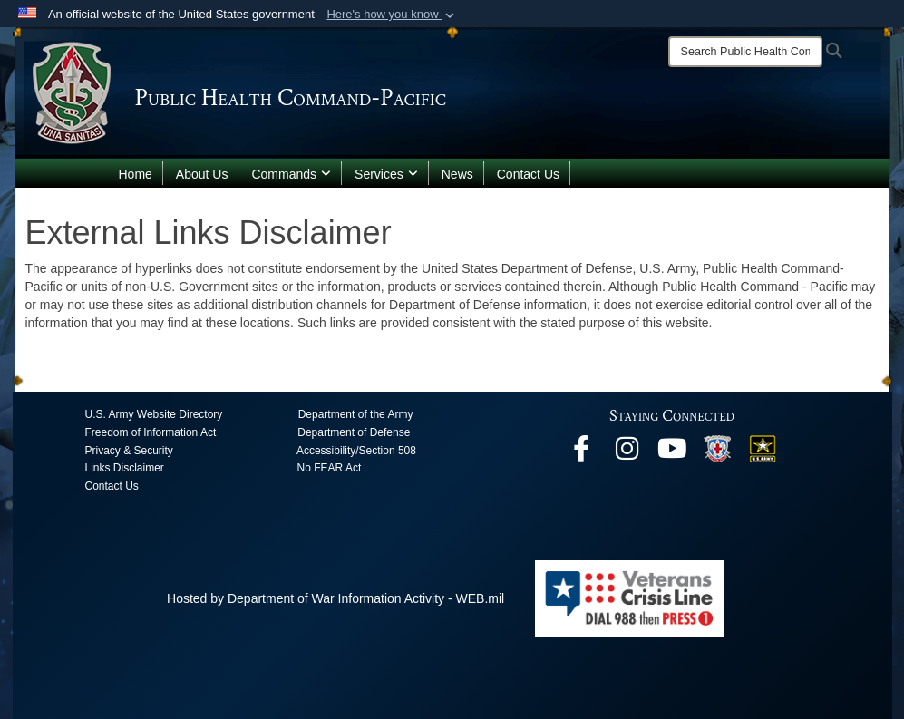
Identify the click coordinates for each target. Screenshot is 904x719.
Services (386, 174)
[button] (392, 14)
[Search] (745, 51)
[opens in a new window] (581, 453)
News (457, 174)
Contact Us (528, 174)
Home (135, 174)
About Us (202, 174)
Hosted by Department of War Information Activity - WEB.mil (335, 598)
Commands (291, 174)
